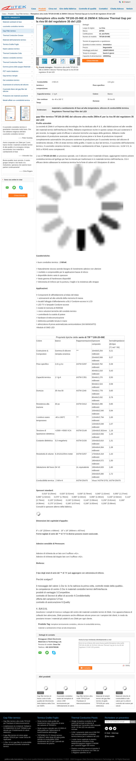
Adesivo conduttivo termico (12, 58)
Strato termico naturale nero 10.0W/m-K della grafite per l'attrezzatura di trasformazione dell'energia (51, 730)
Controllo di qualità (87, 9)
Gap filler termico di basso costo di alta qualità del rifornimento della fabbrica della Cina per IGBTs (46, 701)
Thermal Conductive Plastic (13, 62)
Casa (33, 9)
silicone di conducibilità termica (89, 624)
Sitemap (114, 733)
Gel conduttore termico (11, 80)
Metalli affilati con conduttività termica (16, 100)
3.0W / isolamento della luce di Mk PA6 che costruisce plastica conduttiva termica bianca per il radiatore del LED (85, 734)
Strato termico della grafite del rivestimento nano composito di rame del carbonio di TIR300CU (50, 723)
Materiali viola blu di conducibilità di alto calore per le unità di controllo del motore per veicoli (124, 701)
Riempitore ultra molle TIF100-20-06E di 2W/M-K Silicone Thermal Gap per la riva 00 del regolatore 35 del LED (58, 69)
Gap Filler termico (22, 14)
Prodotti (42, 9)
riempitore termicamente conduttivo (63, 624)
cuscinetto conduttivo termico (13, 26)
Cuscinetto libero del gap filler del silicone (15, 90)
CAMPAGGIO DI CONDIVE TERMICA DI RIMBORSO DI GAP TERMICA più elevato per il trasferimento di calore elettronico (17, 729)
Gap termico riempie (10, 76)
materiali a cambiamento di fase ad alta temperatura (57, 628)
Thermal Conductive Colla (12, 53)
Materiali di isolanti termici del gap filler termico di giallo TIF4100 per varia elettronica (103, 701)
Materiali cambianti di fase (12, 22)
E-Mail (107, 733)
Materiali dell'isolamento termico (14, 40)
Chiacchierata (94, 60)
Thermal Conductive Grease (13, 35)
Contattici (103, 9)
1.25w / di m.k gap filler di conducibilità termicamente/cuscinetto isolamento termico (17, 744)
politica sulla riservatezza (14, 759)
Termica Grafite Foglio (11, 44)
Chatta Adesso (117, 9)
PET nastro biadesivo (10, 71)
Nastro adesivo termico (11, 49)
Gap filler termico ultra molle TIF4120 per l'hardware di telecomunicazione (84, 699)
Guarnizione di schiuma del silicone (15, 85)
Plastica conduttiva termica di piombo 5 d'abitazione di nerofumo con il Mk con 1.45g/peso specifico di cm (85, 751)
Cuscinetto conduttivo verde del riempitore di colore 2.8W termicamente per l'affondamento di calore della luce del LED (65, 702)
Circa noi (53, 9)
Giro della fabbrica (67, 9)
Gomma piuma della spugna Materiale (16, 67)
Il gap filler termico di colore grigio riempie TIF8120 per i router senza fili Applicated (16, 737)
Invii (132, 722)
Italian (128, 2)
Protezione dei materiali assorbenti (15, 96)
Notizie (129, 9)
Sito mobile (109, 736)
